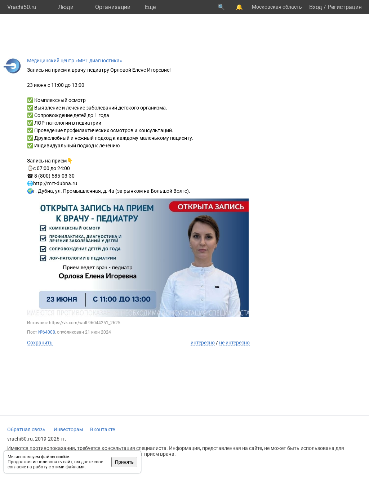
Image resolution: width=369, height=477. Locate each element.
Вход (315, 7)
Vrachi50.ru (21, 7)
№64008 (46, 332)
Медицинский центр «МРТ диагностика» (74, 60)
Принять (124, 462)
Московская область (277, 7)
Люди (66, 7)
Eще (150, 7)
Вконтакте (102, 429)
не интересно (234, 343)
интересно (203, 343)
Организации (112, 7)
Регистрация (345, 7)
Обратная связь (26, 429)
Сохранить (40, 343)
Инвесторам (68, 429)
